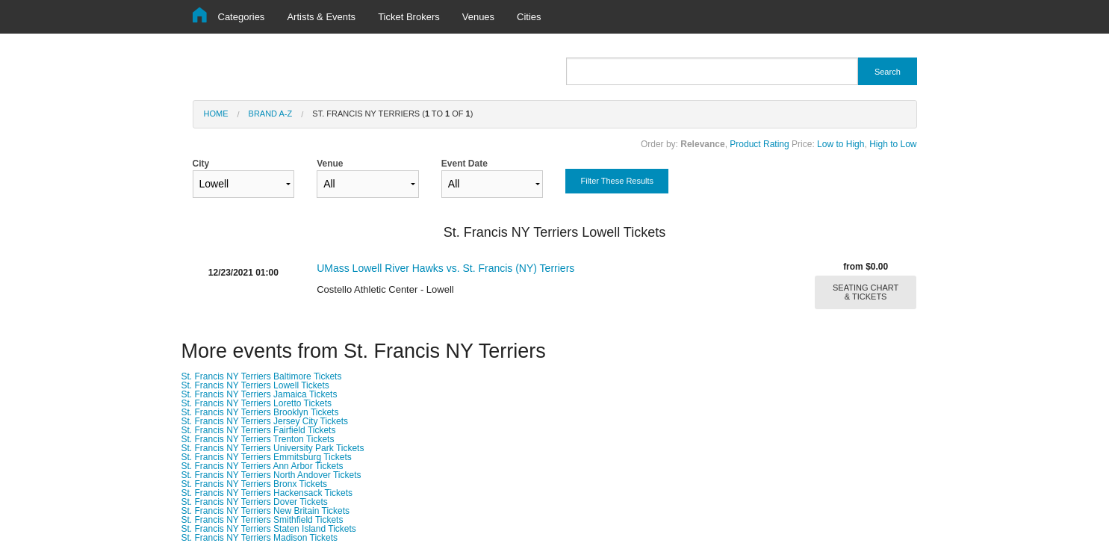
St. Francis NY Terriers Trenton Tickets (258, 439)
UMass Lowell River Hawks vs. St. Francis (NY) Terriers (445, 268)
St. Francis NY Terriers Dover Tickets (254, 502)
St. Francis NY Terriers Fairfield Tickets (258, 430)
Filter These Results (616, 180)
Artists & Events (321, 16)
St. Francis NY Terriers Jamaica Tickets (259, 394)
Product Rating (759, 144)
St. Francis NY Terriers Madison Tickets (259, 538)
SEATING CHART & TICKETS (865, 292)
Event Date (492, 178)
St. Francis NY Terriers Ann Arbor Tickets (262, 466)
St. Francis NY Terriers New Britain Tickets (265, 511)
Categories (241, 16)
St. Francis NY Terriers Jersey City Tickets (265, 421)
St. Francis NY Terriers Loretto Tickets (256, 403)
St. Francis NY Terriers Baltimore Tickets (261, 376)
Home (216, 113)
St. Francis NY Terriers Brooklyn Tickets (260, 412)
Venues (478, 16)
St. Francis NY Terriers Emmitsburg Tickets (266, 457)
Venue (368, 178)
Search (888, 71)
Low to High (840, 144)
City (244, 178)
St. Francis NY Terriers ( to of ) (392, 113)
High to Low (892, 144)
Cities (529, 16)
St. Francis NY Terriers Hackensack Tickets (267, 493)
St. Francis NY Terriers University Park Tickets (272, 448)
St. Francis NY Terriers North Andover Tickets (271, 475)
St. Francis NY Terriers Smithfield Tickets (262, 520)
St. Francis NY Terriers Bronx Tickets (254, 484)
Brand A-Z (271, 113)
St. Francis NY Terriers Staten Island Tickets (268, 529)
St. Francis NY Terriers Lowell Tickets (255, 385)
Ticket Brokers (409, 16)
